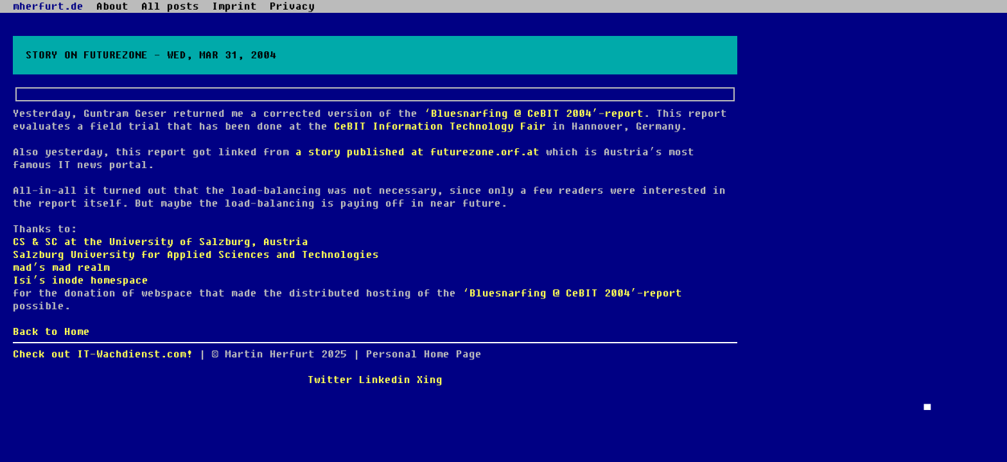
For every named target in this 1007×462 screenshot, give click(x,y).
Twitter (330, 379)
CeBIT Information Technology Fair (440, 126)
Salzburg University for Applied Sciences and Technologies (196, 254)
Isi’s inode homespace (80, 280)
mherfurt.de (48, 6)
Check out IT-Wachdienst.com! (103, 354)
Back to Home (51, 331)
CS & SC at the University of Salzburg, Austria (160, 241)
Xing (429, 379)
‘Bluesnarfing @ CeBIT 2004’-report (534, 113)
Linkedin (384, 379)
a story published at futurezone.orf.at (417, 152)
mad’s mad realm (61, 267)
